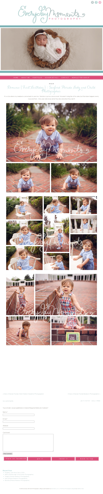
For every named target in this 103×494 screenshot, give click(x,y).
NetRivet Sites (80, 492)
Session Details (51, 77)
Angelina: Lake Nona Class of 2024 (14, 476)
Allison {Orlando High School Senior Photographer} (19, 478)
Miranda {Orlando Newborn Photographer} (17, 484)
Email (5, 419)
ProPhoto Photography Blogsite (67, 492)
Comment (6, 432)
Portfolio (37, 77)
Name (5, 412)
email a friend (96, 401)
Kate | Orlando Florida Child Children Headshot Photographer (23, 394)
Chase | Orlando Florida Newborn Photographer (84, 394)
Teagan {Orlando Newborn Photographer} (17, 480)
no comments (8, 401)
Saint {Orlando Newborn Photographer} (16, 482)
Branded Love (55, 492)
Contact (65, 77)
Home (16, 77)
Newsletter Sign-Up (81, 77)
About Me (25, 77)
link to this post (85, 401)
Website (5, 426)
